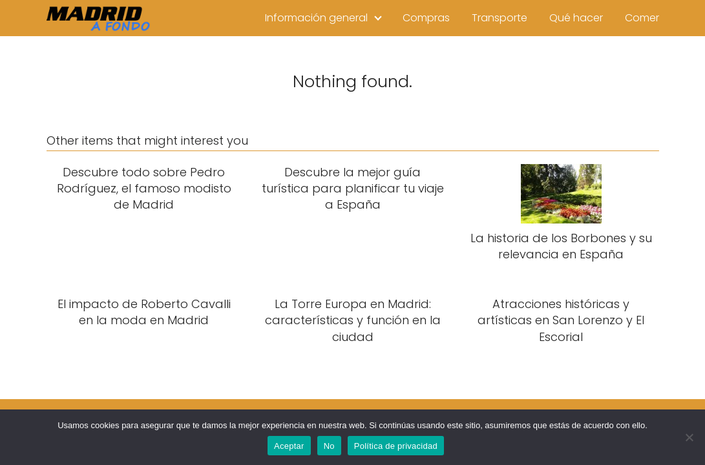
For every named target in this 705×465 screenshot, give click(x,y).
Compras (426, 17)
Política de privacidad (395, 446)
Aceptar (289, 446)
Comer (642, 17)
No (329, 446)
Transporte (499, 17)
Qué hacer (576, 17)
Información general (316, 17)
